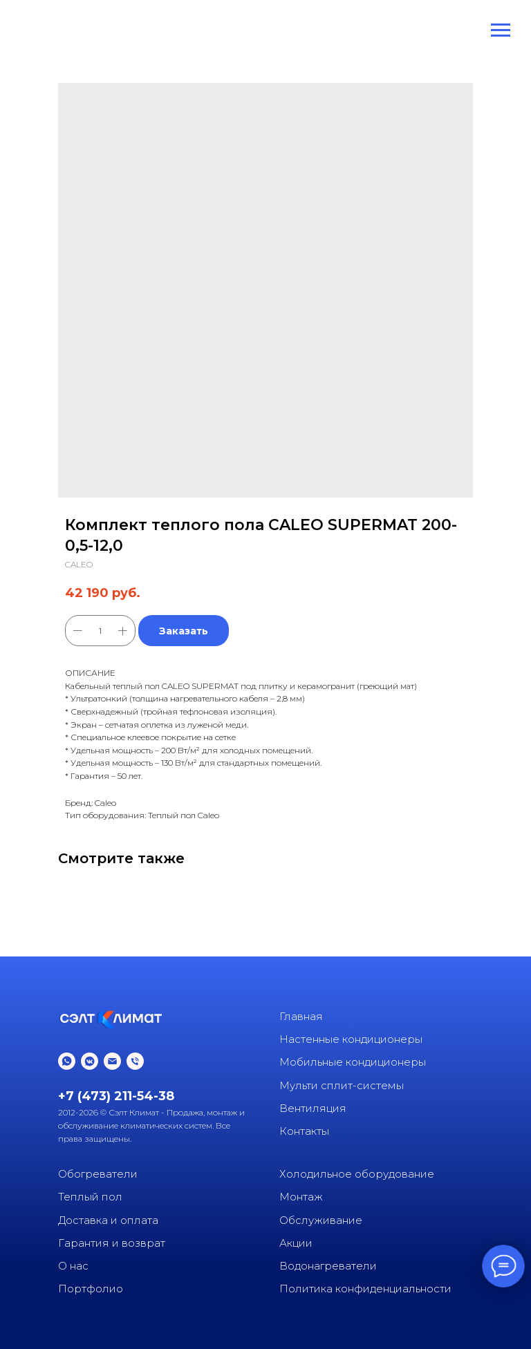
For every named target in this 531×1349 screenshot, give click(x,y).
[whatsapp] (66, 1061)
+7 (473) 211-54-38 (116, 1096)
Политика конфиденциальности (365, 1288)
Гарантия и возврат (111, 1242)
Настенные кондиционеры (350, 1039)
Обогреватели (98, 1173)
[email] (112, 1061)
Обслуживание (320, 1220)
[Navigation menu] (500, 30)
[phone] (135, 1061)
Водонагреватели (328, 1265)
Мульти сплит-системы (341, 1085)
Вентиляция (312, 1108)
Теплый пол (90, 1196)
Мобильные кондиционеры (352, 1061)
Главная (301, 1016)
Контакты (304, 1131)
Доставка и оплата (108, 1220)
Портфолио (90, 1288)
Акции (296, 1242)
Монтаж (301, 1196)
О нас (73, 1265)
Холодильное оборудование (356, 1173)
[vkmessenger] (89, 1061)
